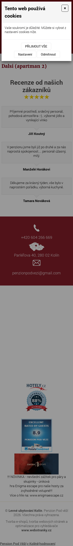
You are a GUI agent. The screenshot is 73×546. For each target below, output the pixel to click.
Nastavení (25, 54)
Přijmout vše (36, 46)
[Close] (65, 8)
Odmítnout (48, 54)
